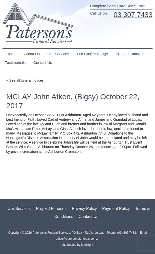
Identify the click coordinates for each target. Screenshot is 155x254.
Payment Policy (116, 208)
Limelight (86, 244)
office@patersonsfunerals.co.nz (77, 238)
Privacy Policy (84, 208)
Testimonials (15, 62)
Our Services (58, 54)
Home (11, 54)
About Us (32, 54)
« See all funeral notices (25, 80)
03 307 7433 (133, 15)
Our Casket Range (92, 54)
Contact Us (43, 62)
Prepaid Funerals (130, 54)
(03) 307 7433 (126, 232)
